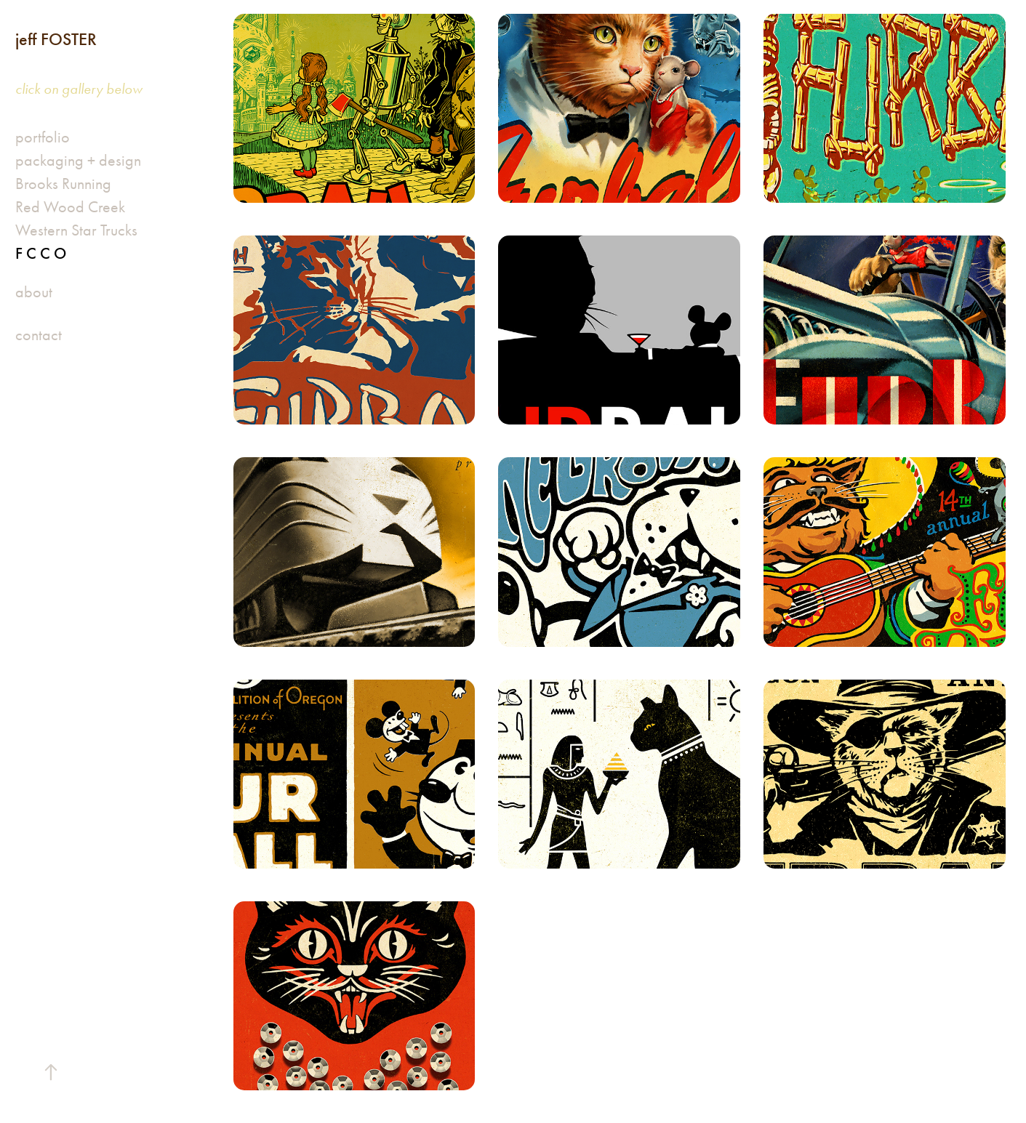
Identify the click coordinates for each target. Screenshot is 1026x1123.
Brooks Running (63, 183)
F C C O (40, 253)
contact (38, 335)
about (33, 292)
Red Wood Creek (70, 207)
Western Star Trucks (76, 230)
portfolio (42, 137)
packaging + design (78, 160)
